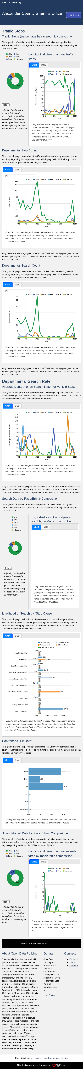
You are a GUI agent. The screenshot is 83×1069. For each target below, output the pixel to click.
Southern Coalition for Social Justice (51, 1058)
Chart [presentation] (34, 65)
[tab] (34, 65)
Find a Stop (73, 15)
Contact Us (74, 959)
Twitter (72, 962)
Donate (52, 995)
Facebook (73, 965)
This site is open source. (29, 944)
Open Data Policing (11, 2)
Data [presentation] (43, 65)
